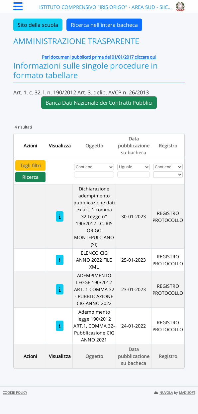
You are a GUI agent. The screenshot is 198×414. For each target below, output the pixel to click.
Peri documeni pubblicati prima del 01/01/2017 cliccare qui (99, 57)
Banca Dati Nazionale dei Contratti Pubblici (99, 102)
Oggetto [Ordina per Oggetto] (94, 145)
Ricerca (30, 177)
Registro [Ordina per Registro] (168, 145)
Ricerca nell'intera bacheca (104, 24)
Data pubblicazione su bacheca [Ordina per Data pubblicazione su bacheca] (133, 145)
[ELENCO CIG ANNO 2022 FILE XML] (59, 260)
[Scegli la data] (133, 174)
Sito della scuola (38, 24)
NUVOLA (163, 392)
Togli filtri (30, 165)
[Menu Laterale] (18, 8)
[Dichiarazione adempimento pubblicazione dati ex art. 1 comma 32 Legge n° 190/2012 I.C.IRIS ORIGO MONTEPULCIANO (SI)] (59, 216)
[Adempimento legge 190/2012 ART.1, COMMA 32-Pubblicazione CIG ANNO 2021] (59, 326)
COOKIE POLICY (15, 392)
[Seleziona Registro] (168, 174)
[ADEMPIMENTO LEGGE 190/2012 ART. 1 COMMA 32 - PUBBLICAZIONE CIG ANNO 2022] (59, 289)
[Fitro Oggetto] (94, 174)
